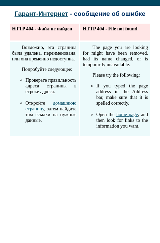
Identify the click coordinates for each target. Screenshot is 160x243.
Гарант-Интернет (41, 13)
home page (127, 114)
